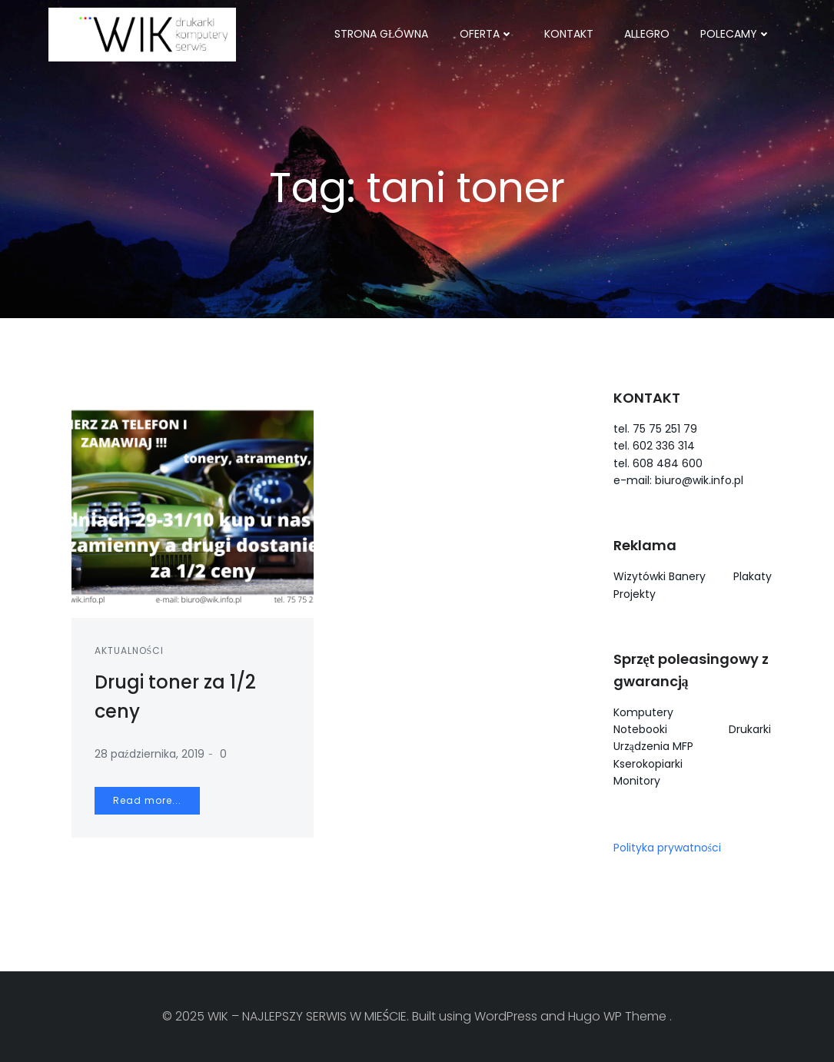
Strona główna (381, 33)
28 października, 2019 (149, 754)
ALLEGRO (647, 33)
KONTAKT (568, 33)
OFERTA (486, 33)
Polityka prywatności (667, 847)
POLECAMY (735, 33)
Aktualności (129, 650)
